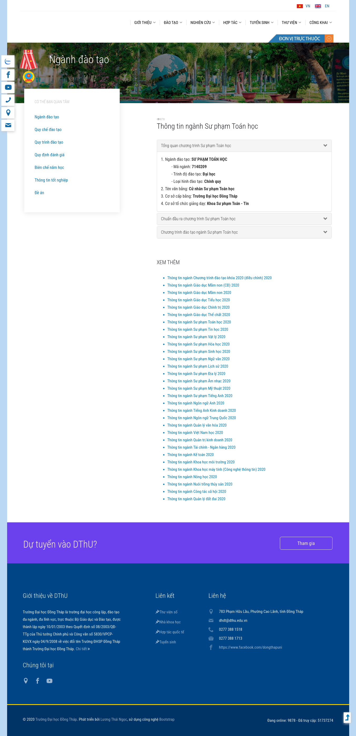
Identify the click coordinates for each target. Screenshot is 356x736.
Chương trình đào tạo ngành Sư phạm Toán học (199, 232)
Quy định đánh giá (49, 154)
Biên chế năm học (49, 167)
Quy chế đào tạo (48, 129)
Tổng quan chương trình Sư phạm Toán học (196, 145)
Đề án (39, 192)
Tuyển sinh (166, 642)
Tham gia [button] (298, 543)
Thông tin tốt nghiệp (51, 180)
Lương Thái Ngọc (114, 719)
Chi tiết (82, 649)
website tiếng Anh (7, 61)
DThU (71, 21)
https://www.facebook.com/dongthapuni (250, 647)
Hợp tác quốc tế (170, 632)
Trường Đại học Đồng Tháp (56, 719)
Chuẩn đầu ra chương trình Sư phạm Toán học (198, 218)
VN (307, 6)
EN (327, 6)
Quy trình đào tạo (49, 142)
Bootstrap (166, 719)
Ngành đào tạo (47, 116)
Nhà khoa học (168, 622)
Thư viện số (167, 612)
